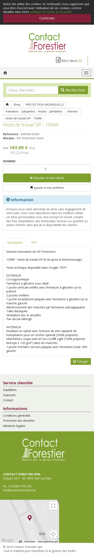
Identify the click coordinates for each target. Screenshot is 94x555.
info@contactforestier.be (19, 490)
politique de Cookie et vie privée (51, 12)
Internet (72, 111)
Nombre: (9, 161)
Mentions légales (14, 426)
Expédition (10, 390)
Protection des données (19, 420)
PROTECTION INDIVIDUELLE (44, 104)
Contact (8, 400)
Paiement (9, 395)
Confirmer (47, 18)
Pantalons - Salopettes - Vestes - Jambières (33, 111)
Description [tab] (14, 242)
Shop (17, 104)
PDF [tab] (34, 242)
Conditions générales (17, 415)
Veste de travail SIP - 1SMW (23, 118)
